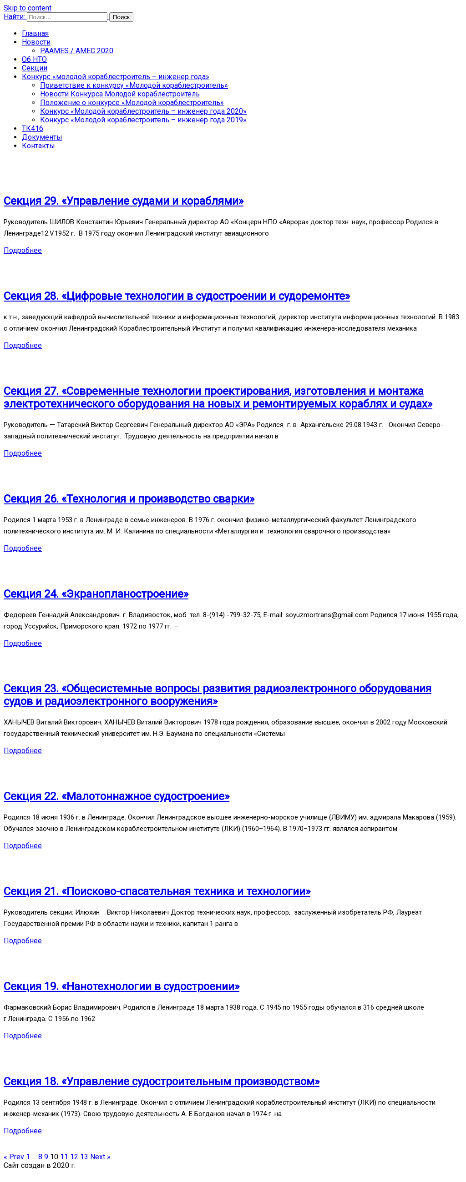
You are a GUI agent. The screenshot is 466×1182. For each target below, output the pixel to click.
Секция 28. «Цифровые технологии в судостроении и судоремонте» (177, 296)
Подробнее (23, 250)
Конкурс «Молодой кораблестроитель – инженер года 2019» (143, 120)
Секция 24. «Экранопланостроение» (96, 594)
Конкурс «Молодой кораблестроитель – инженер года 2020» (143, 111)
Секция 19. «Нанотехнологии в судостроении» (121, 986)
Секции (34, 68)
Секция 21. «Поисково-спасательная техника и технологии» (157, 891)
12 (74, 1156)
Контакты (38, 145)
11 (64, 1156)
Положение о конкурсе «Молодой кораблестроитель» (132, 102)
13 (84, 1156)
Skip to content (27, 8)
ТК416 (32, 128)
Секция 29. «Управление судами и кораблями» (123, 201)
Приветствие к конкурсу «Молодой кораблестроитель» (134, 85)
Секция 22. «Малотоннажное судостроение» (116, 796)
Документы (42, 137)
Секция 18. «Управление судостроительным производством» (161, 1081)
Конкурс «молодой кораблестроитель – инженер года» (115, 76)
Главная (35, 33)
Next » (100, 1156)
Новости (36, 42)
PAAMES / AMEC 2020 (76, 50)
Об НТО (34, 59)
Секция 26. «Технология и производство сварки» (129, 499)
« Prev (14, 1156)
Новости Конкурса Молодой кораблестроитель (120, 94)
